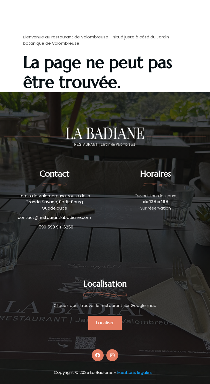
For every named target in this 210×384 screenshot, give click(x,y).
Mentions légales (134, 372)
